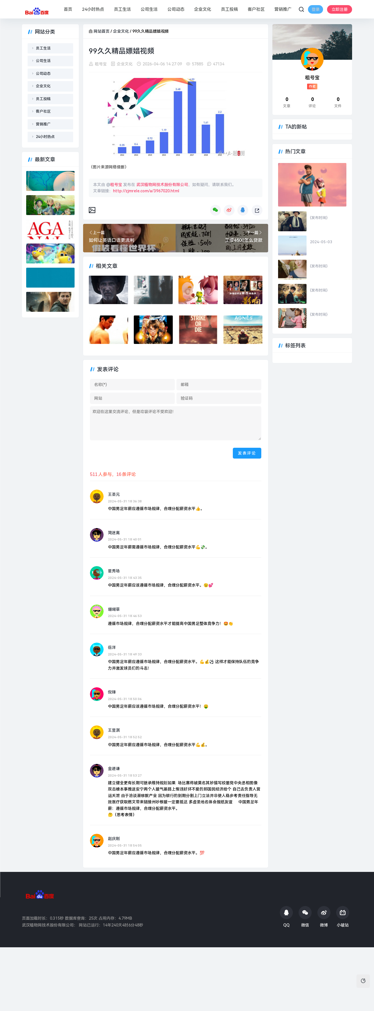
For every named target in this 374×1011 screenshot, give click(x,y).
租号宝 (101, 64)
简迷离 (114, 533)
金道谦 (114, 768)
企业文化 (202, 9)
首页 (67, 9)
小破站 (342, 916)
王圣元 (114, 494)
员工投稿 (229, 9)
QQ (286, 916)
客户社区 (255, 9)
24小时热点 (93, 9)
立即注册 (317, 13)
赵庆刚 (114, 839)
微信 (305, 916)
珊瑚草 (114, 609)
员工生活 (122, 9)
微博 (323, 916)
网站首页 (102, 31)
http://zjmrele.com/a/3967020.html (146, 191)
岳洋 (112, 647)
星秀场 (114, 571)
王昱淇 (114, 730)
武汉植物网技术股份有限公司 (162, 184)
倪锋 (112, 692)
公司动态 (175, 9)
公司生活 (148, 9)
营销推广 (282, 9)
